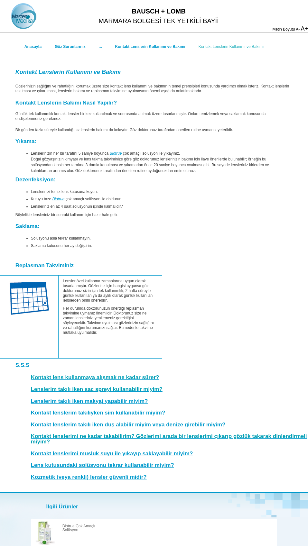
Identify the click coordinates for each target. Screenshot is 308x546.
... (100, 46)
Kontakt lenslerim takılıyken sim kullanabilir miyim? (98, 413)
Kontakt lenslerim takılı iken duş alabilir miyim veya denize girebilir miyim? (128, 425)
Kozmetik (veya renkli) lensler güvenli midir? (89, 477)
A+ (304, 28)
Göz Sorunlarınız (70, 46)
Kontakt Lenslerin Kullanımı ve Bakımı (150, 46)
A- (298, 29)
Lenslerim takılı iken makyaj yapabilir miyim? (89, 401)
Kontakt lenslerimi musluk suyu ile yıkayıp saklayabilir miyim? (112, 453)
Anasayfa (33, 46)
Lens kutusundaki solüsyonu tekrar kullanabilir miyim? (102, 465)
